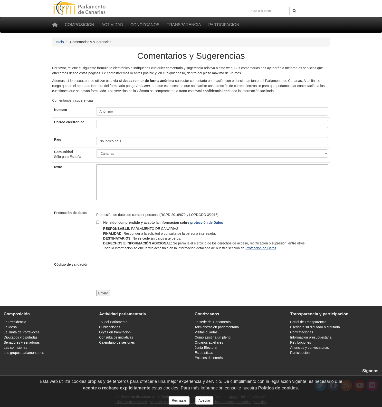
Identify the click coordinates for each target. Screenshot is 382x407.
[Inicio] (54, 24)
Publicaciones (109, 327)
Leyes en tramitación (115, 332)
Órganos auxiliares (209, 342)
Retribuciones (300, 342)
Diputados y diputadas (21, 337)
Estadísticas (204, 353)
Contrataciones (301, 332)
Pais (57, 139)
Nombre (60, 110)
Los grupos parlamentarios (24, 353)
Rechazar (179, 400)
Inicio (60, 42)
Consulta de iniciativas (116, 337)
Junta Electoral (206, 347)
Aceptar (204, 400)
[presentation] (133, 271)
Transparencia (184, 24)
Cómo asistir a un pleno (212, 337)
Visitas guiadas (206, 332)
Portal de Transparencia (308, 322)
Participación (223, 24)
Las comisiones (15, 347)
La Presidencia (15, 322)
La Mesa (10, 327)
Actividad (112, 24)
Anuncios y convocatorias (309, 347)
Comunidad (67, 154)
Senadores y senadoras (22, 342)
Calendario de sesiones (117, 342)
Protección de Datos (261, 248)
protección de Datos (206, 222)
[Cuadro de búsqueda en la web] (268, 11)
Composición (79, 24)
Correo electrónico (69, 122)
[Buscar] (294, 11)
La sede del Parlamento (213, 322)
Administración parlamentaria (217, 327)
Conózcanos (144, 24)
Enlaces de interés (209, 358)
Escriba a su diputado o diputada (315, 327)
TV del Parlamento (113, 322)
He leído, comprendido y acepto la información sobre (161, 222)
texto (58, 167)
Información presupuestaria (311, 337)
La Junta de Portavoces (21, 332)
